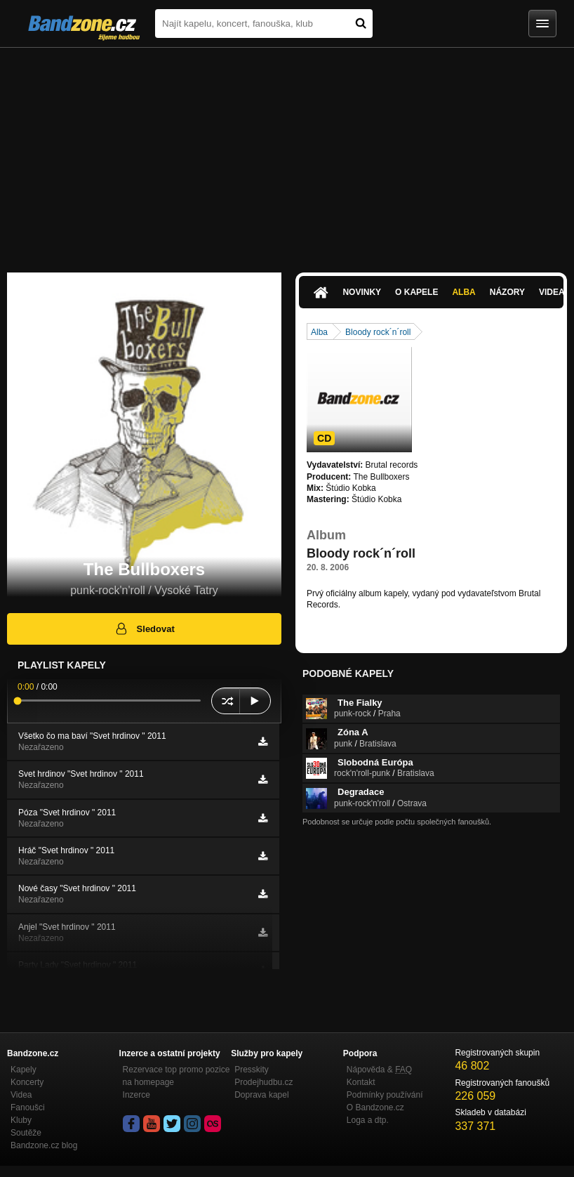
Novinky (361, 292)
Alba (463, 292)
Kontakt (361, 1082)
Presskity (251, 1069)
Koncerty (27, 1082)
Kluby (21, 1120)
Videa (21, 1095)
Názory (507, 292)
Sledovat (144, 628)
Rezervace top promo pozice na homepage (176, 1076)
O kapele (416, 292)
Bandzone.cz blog (44, 1145)
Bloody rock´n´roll (378, 332)
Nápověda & (379, 1069)
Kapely (23, 1069)
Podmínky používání (385, 1095)
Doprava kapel (261, 1095)
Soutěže (26, 1133)
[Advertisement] (287, 153)
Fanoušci (28, 1107)
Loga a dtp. (368, 1120)
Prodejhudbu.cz (263, 1082)
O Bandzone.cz (375, 1107)
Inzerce (136, 1095)
